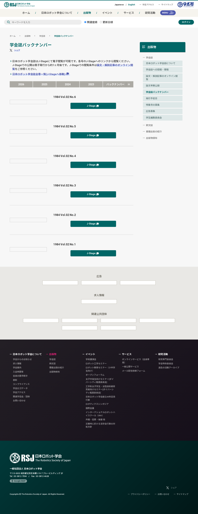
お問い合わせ (19, 401)
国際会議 (90, 408)
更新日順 (106, 22)
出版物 (87, 12)
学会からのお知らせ (22, 359)
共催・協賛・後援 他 (95, 420)
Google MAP (18, 481)
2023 (91, 84)
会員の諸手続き (20, 376)
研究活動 (150, 12)
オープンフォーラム (95, 375)
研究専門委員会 (165, 359)
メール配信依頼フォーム (133, 371)
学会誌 (42, 36)
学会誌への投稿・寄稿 (157, 69)
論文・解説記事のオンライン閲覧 (162, 77)
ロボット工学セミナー (96, 364)
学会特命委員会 (165, 364)
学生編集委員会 (154, 118)
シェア (17, 50)
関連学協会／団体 (21, 397)
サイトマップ (165, 5)
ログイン (186, 22)
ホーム (26, 12)
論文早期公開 (153, 85)
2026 (21, 84)
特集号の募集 (153, 105)
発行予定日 (151, 98)
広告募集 (150, 111)
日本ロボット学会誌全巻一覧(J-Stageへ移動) (38, 74)
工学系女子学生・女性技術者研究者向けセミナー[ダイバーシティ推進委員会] (100, 389)
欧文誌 (149, 125)
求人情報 (17, 364)
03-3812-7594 (20, 476)
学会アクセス (146, 5)
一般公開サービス (130, 367)
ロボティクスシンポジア (97, 404)
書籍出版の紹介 (154, 131)
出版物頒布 (151, 138)
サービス (129, 12)
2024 (68, 84)
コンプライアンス (21, 384)
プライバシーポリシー (139, 494)
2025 (44, 84)
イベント (107, 12)
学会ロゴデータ (20, 388)
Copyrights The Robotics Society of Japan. (37, 494)
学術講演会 (91, 359)
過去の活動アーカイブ (168, 368)
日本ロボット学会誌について (160, 63)
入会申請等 (18, 372)
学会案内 (17, 368)
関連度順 (90, 22)
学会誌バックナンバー (64, 36)
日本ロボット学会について (56, 12)
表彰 (15, 380)
